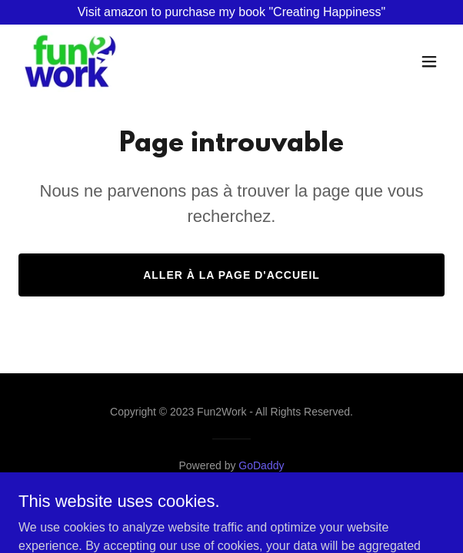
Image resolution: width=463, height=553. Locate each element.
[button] (429, 61)
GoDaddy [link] (261, 465)
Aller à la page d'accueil (231, 275)
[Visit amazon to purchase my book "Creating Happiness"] (231, 12)
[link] (72, 61)
